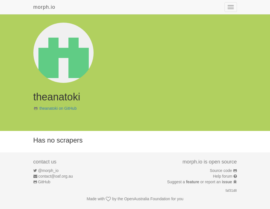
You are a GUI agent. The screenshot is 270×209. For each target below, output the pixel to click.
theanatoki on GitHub (58, 108)
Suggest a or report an (200, 182)
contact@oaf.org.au (55, 176)
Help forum (222, 176)
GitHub (44, 182)
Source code (221, 170)
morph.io (44, 7)
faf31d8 (231, 191)
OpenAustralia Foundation (147, 199)
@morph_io (48, 170)
